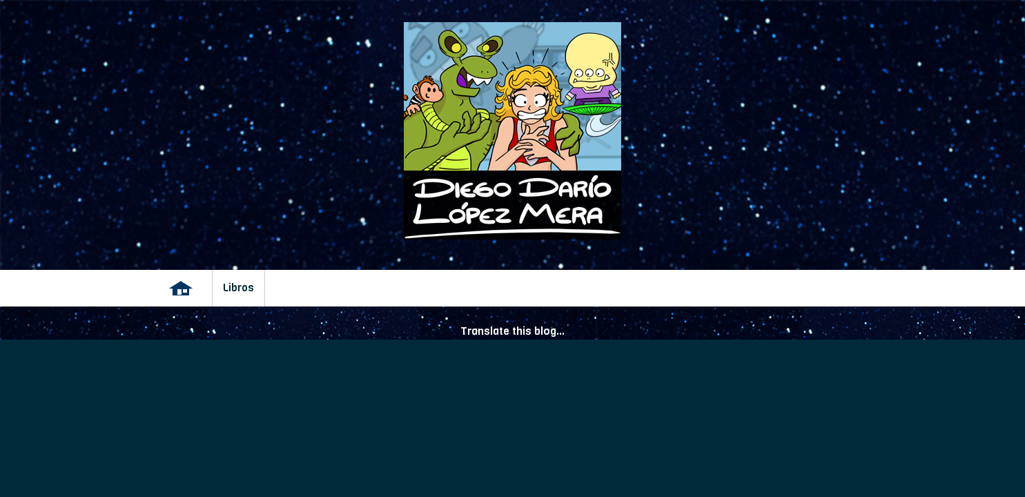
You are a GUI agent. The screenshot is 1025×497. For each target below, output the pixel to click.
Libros (238, 288)
